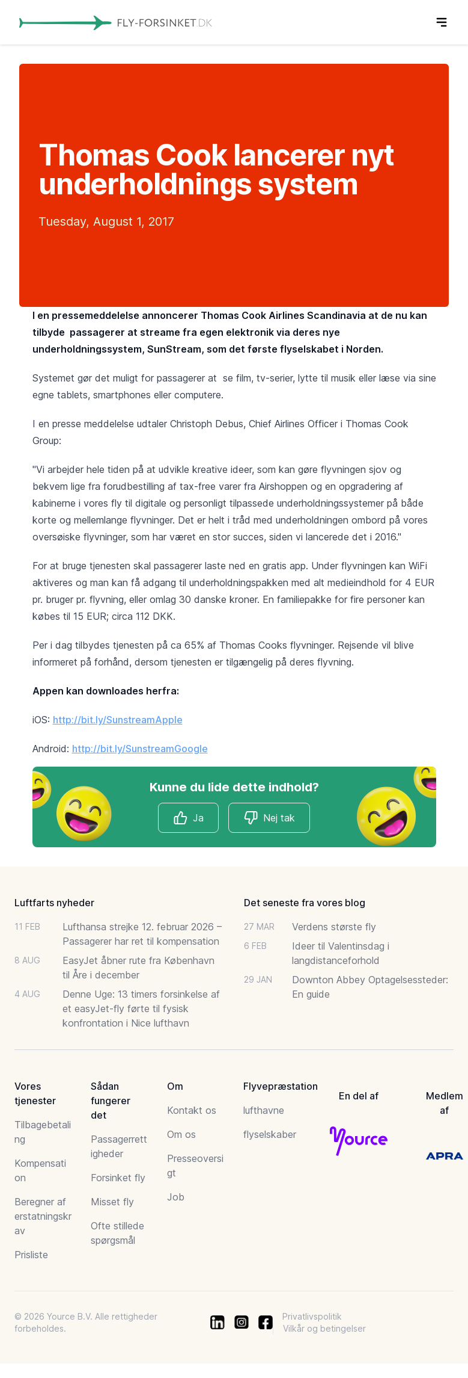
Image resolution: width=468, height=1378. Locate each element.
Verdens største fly (334, 927)
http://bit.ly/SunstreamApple (118, 720)
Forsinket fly (118, 1178)
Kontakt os (191, 1110)
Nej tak (269, 818)
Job (175, 1197)
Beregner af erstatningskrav (42, 1216)
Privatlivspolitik (312, 1316)
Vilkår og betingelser (324, 1328)
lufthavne (263, 1110)
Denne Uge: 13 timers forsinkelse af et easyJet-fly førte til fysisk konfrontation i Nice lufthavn (141, 1008)
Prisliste (31, 1255)
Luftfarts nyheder (54, 903)
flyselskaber (269, 1134)
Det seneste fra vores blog (304, 903)
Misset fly (112, 1202)
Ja (188, 818)
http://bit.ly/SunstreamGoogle (140, 749)
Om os (181, 1134)
